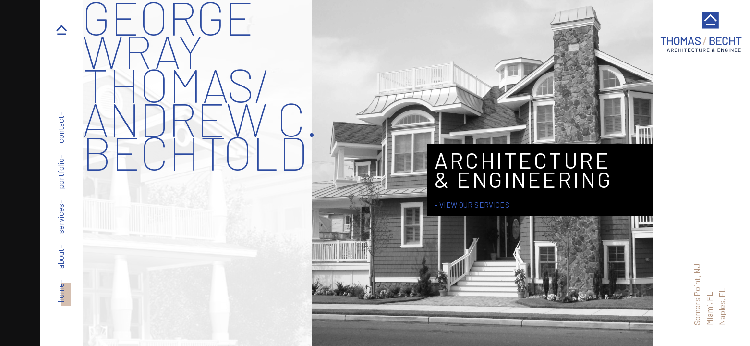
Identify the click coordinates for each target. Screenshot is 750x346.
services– (60, 217)
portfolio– (60, 171)
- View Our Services (472, 204)
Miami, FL (709, 308)
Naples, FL (721, 306)
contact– (60, 127)
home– (60, 291)
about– (60, 257)
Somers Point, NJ (696, 294)
